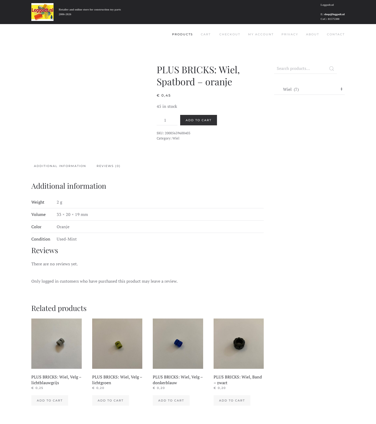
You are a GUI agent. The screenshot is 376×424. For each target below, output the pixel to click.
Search (331, 68)
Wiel (175, 138)
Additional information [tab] (60, 166)
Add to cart (199, 120)
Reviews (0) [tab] (109, 166)
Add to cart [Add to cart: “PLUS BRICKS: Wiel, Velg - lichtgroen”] (111, 400)
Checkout (229, 34)
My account (261, 34)
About (312, 34)
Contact (336, 34)
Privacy (289, 34)
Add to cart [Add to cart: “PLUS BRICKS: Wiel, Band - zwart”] (232, 400)
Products (182, 34)
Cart (206, 34)
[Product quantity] (167, 120)
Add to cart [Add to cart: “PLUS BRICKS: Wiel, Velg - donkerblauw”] (171, 400)
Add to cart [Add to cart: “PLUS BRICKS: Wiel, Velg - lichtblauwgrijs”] (50, 400)
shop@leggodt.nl (334, 14)
